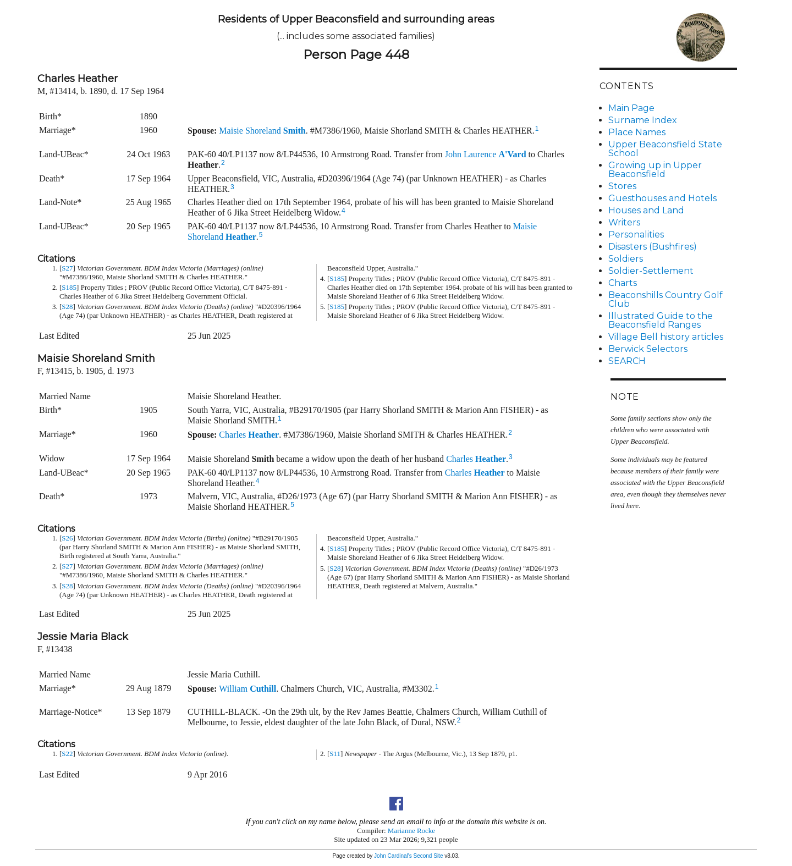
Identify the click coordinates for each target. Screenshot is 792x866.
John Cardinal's (393, 856)
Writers (624, 222)
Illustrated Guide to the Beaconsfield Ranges (660, 320)
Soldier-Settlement (651, 271)
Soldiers (625, 258)
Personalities (636, 234)
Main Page (631, 108)
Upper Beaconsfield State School (665, 148)
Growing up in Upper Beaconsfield (655, 169)
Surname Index (642, 120)
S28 (67, 306)
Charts (622, 283)
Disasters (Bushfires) (652, 246)
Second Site (428, 856)
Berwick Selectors (648, 349)
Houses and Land (646, 210)
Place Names (637, 132)
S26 (67, 538)
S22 (67, 753)
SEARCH (627, 361)
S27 (67, 268)
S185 (69, 287)
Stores (622, 186)
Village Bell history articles (665, 337)
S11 (334, 753)
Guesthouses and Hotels (662, 198)
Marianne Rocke (411, 830)
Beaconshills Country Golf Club (665, 299)
